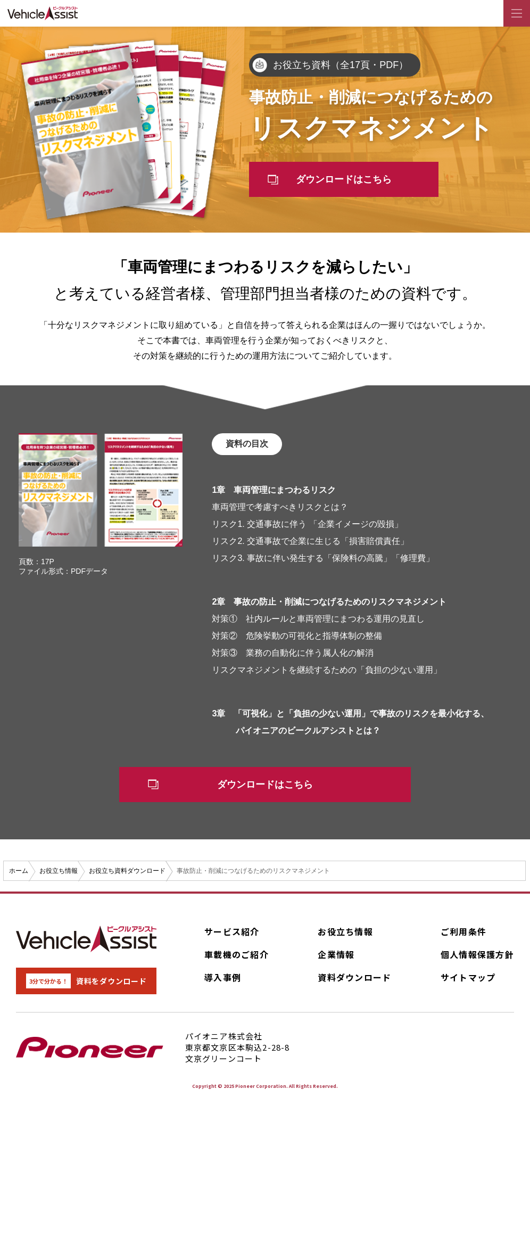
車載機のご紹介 (236, 957)
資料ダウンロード (354, 980)
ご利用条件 (463, 934)
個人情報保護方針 (477, 957)
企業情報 (336, 957)
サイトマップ (468, 980)
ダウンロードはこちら (347, 180)
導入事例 (222, 980)
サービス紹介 (232, 934)
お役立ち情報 (345, 934)
